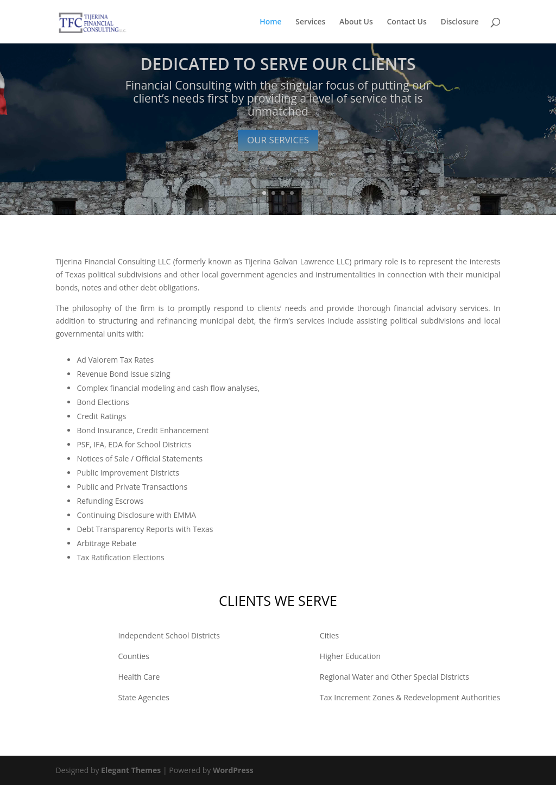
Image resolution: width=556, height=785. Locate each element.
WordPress (233, 770)
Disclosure (459, 22)
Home (271, 22)
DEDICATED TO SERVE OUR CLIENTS (277, 64)
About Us (356, 22)
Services (310, 22)
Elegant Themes (131, 770)
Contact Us (406, 22)
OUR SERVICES (278, 140)
